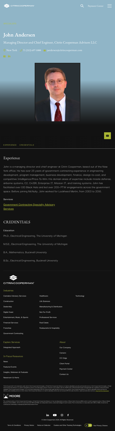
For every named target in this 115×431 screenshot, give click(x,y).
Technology (80, 295)
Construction (8, 301)
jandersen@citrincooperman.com (64, 50)
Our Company (65, 347)
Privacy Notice (29, 425)
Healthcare (43, 295)
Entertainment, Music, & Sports (15, 317)
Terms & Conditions (14, 425)
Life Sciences (44, 301)
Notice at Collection (43, 425)
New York (11, 50)
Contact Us (64, 374)
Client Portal (64, 363)
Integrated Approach (11, 347)
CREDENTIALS (27, 145)
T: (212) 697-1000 (32, 50)
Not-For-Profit (44, 311)
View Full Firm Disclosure (102, 391)
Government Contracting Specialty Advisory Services (29, 206)
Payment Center (95, 5)
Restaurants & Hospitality (49, 327)
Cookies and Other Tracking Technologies (67, 425)
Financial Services (10, 322)
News (5, 361)
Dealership (7, 306)
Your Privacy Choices (100, 425)
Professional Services (48, 317)
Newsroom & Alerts (11, 377)
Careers (63, 352)
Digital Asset (8, 311)
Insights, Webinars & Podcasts (15, 372)
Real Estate (43, 322)
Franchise (7, 327)
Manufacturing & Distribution (50, 306)
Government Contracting (13, 333)
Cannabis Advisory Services (14, 295)
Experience (10, 145)
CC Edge (63, 357)
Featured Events (9, 366)
